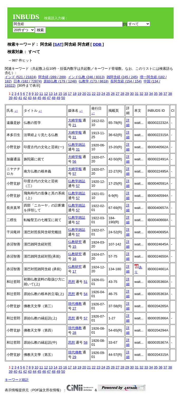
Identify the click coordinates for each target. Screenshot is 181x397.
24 (103, 94)
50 (63, 98)
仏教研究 (75, 242)
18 (74, 94)
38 (170, 94)
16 (65, 94)
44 (34, 98)
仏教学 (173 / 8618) (93, 81)
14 (55, 94)
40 (15, 98)
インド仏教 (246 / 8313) (86, 77)
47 (49, 98)
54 (85, 294)
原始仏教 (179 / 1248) (60, 81)
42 (25, 98)
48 (53, 98)
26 (113, 94)
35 (156, 94)
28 (122, 94)
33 (146, 94)
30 (132, 94)
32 (141, 94)
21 (89, 94)
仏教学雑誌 (76, 145)
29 (127, 94)
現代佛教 (75, 304)
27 (117, 94)
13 (51, 94)
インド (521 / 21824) (20, 77)
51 (85, 282)
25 (108, 94)
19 (79, 94)
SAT (58, 44)
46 (44, 98)
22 (94, 94)
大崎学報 (75, 120)
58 (85, 342)
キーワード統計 (17, 380)
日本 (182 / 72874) (27, 81)
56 (74, 162)
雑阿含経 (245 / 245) (122, 77)
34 (151, 94)
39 (10, 98)
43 (29, 98)
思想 (71, 282)
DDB (98, 44)
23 (98, 94)
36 (160, 94)
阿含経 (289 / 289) (52, 77)
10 (36, 94)
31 (137, 94)
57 (74, 174)
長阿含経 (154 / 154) (126, 81)
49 (58, 98)
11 (41, 94)
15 (60, 94)
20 (84, 94)
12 (46, 94)
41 (20, 98)
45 (39, 98)
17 (70, 94)
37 (165, 94)
